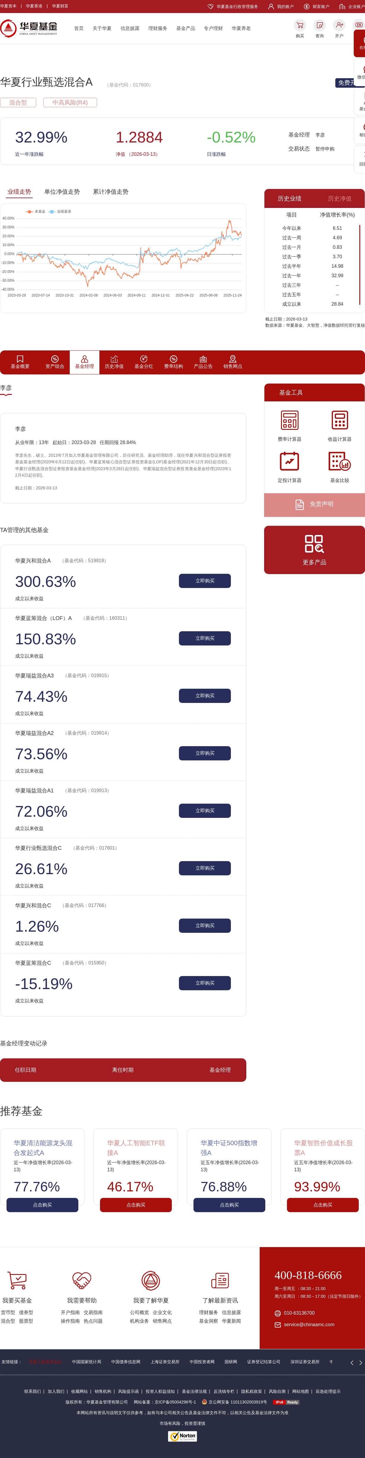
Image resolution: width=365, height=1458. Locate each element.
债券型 (26, 1312)
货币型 (8, 1312)
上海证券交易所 (165, 1361)
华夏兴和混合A (62, 560)
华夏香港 (34, 6)
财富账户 (321, 6)
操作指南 (70, 1321)
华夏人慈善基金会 (45, 1361)
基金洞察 (208, 1321)
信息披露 (129, 28)
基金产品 (185, 28)
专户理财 (213, 28)
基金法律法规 (194, 1391)
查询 (319, 35)
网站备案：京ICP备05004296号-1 (165, 1402)
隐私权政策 (251, 1391)
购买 (300, 35)
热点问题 (93, 1321)
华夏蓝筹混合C (62, 963)
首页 (79, 28)
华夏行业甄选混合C (67, 848)
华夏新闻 (231, 1321)
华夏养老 (241, 28)
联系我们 (32, 1391)
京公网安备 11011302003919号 (234, 1402)
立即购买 (205, 580)
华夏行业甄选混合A (46, 82)
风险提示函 (128, 1391)
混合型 (8, 1321)
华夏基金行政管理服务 (237, 6)
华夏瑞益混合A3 (63, 675)
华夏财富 (60, 6)
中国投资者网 (202, 1361)
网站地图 (300, 1391)
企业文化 (162, 1312)
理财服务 (157, 28)
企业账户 (356, 6)
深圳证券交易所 (305, 1361)
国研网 (231, 1361)
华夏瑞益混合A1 (63, 790)
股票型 (26, 1321)
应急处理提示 (328, 1391)
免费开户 (350, 82)
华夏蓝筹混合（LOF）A (72, 618)
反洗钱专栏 (224, 1391)
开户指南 (70, 1312)
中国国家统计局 (86, 1361)
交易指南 (93, 1312)
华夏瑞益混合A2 (63, 733)
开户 (339, 35)
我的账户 (285, 6)
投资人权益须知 (160, 1391)
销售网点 (162, 1321)
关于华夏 (102, 28)
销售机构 (103, 1391)
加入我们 (56, 1391)
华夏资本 (8, 6)
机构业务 (139, 1321)
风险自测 (277, 1391)
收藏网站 (79, 1391)
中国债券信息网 (125, 1361)
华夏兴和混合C (62, 905)
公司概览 (139, 1312)
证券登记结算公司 (263, 1361)
